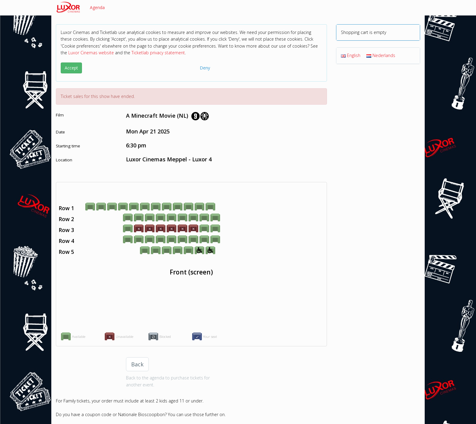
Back (137, 364)
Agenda (97, 7)
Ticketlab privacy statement (158, 53)
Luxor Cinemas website (91, 53)
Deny (205, 68)
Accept (71, 68)
